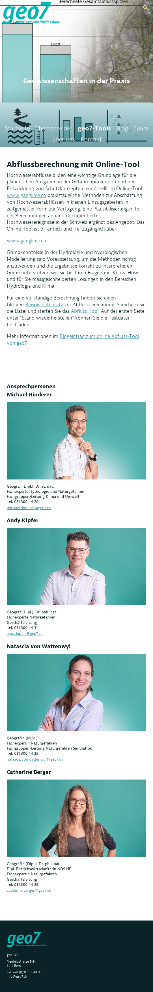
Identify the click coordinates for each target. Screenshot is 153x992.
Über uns (63, 140)
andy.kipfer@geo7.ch (25, 633)
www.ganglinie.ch (26, 195)
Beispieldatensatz (44, 304)
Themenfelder (53, 130)
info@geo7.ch (17, 976)
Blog (122, 130)
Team (140, 130)
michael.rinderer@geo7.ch (29, 508)
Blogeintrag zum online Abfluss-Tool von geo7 (73, 339)
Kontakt (91, 140)
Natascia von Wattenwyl (39, 646)
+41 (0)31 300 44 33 (27, 972)
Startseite (17, 130)
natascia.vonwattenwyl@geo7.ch (35, 759)
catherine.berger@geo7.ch (29, 890)
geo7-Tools (94, 130)
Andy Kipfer (22, 520)
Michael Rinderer (29, 394)
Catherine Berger (29, 772)
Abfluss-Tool (84, 311)
